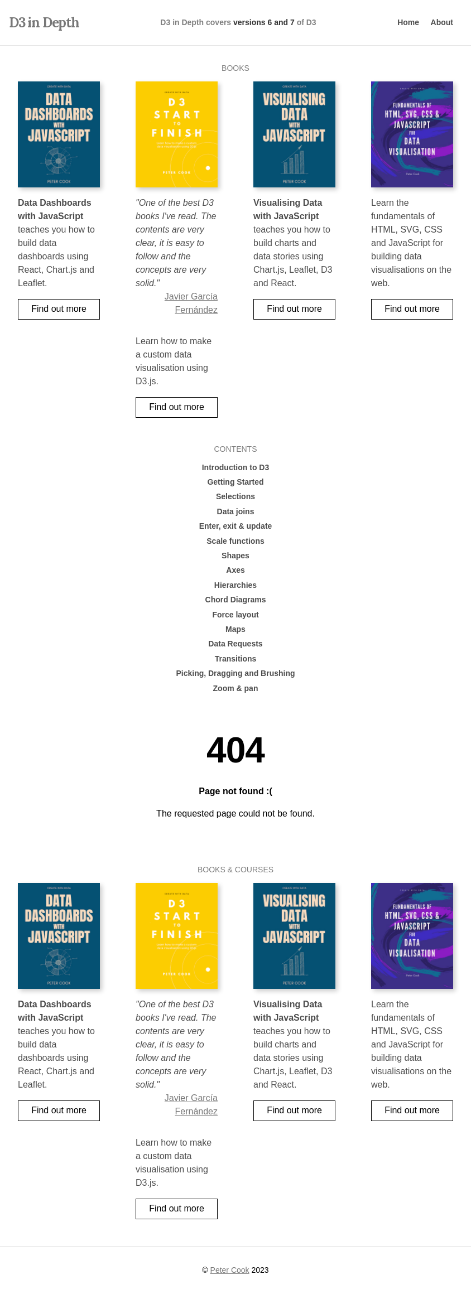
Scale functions (235, 541)
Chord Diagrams (235, 599)
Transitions (236, 658)
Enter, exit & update (235, 526)
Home (408, 22)
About (442, 22)
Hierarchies (235, 585)
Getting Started (235, 481)
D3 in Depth (44, 22)
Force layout (235, 614)
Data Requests (235, 643)
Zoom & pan (235, 688)
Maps (235, 629)
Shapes (235, 555)
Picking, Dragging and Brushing (235, 673)
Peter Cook (229, 1270)
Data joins (235, 511)
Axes (235, 570)
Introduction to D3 (236, 467)
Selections (235, 496)
